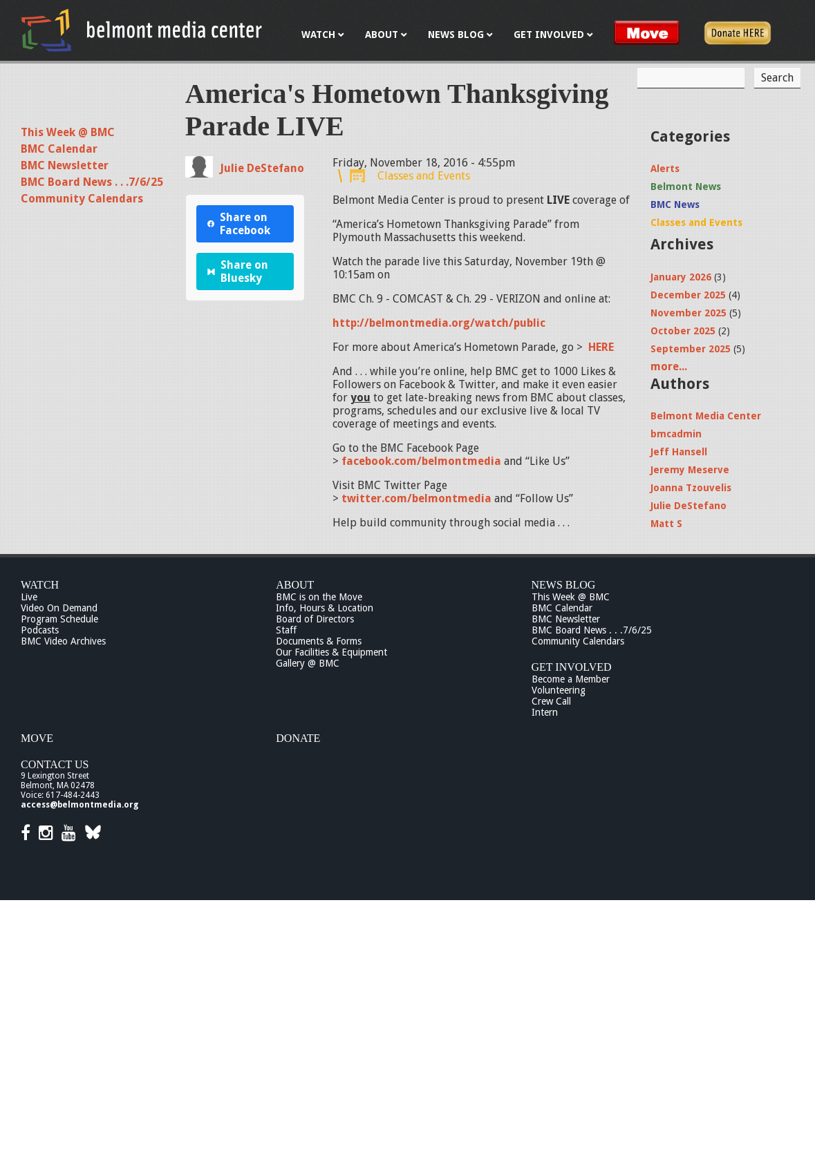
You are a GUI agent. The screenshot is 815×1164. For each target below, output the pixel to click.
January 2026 (680, 277)
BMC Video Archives (63, 641)
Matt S (666, 523)
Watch (40, 585)
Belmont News (685, 186)
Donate (298, 738)
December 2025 (688, 294)
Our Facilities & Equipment (331, 652)
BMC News (675, 204)
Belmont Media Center (705, 415)
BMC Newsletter (65, 165)
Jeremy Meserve (689, 469)
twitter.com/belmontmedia (416, 498)
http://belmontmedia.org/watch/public (438, 323)
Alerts (665, 168)
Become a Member (571, 679)
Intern (545, 712)
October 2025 (682, 330)
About (295, 585)
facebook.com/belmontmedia (421, 461)
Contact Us (54, 764)
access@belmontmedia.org (79, 805)
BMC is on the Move (319, 596)
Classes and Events (423, 175)
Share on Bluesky (237, 271)
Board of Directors (315, 618)
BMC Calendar (59, 148)
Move (37, 738)
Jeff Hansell (678, 451)
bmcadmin (676, 433)
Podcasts (40, 630)
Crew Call (551, 701)
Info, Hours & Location (324, 607)
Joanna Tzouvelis (690, 487)
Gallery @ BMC (307, 663)
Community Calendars (82, 198)
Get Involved (572, 667)
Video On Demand (59, 607)
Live (29, 596)
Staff (286, 630)
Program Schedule (59, 618)
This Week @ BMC (68, 132)
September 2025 (690, 348)
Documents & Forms (319, 641)
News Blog (564, 585)
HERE (601, 347)
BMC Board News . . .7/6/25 (92, 182)
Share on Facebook (238, 224)
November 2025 (688, 312)
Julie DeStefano (262, 168)
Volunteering (559, 690)
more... (668, 366)
